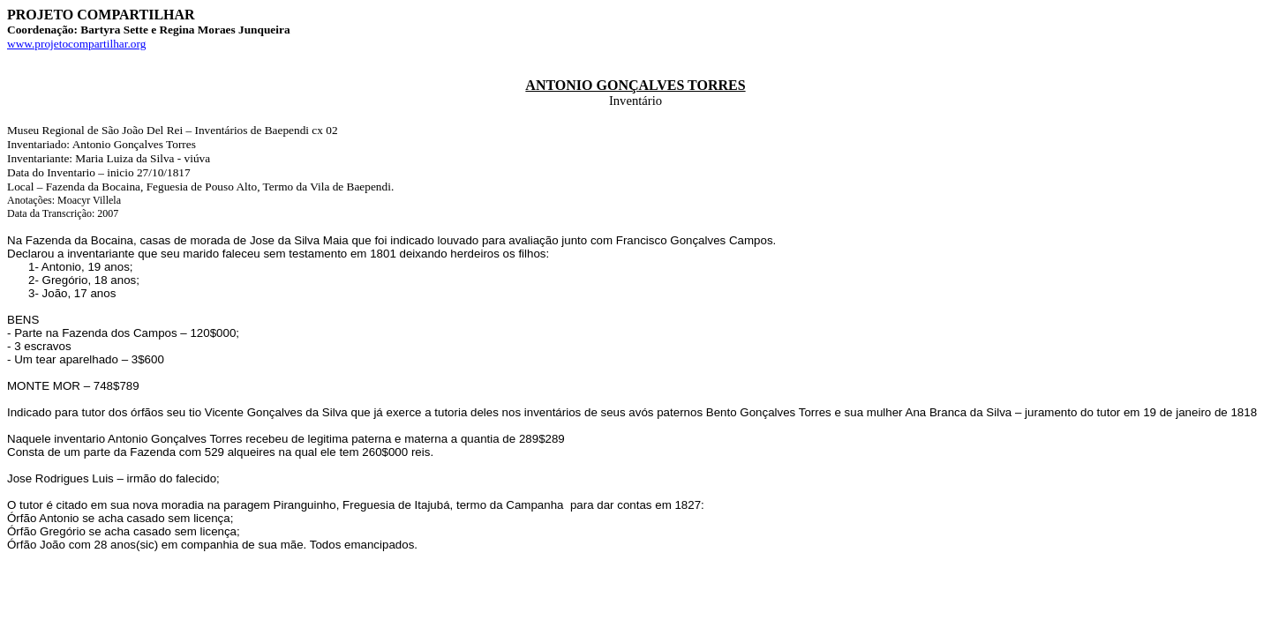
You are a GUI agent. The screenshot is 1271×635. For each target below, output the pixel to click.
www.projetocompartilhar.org (76, 43)
